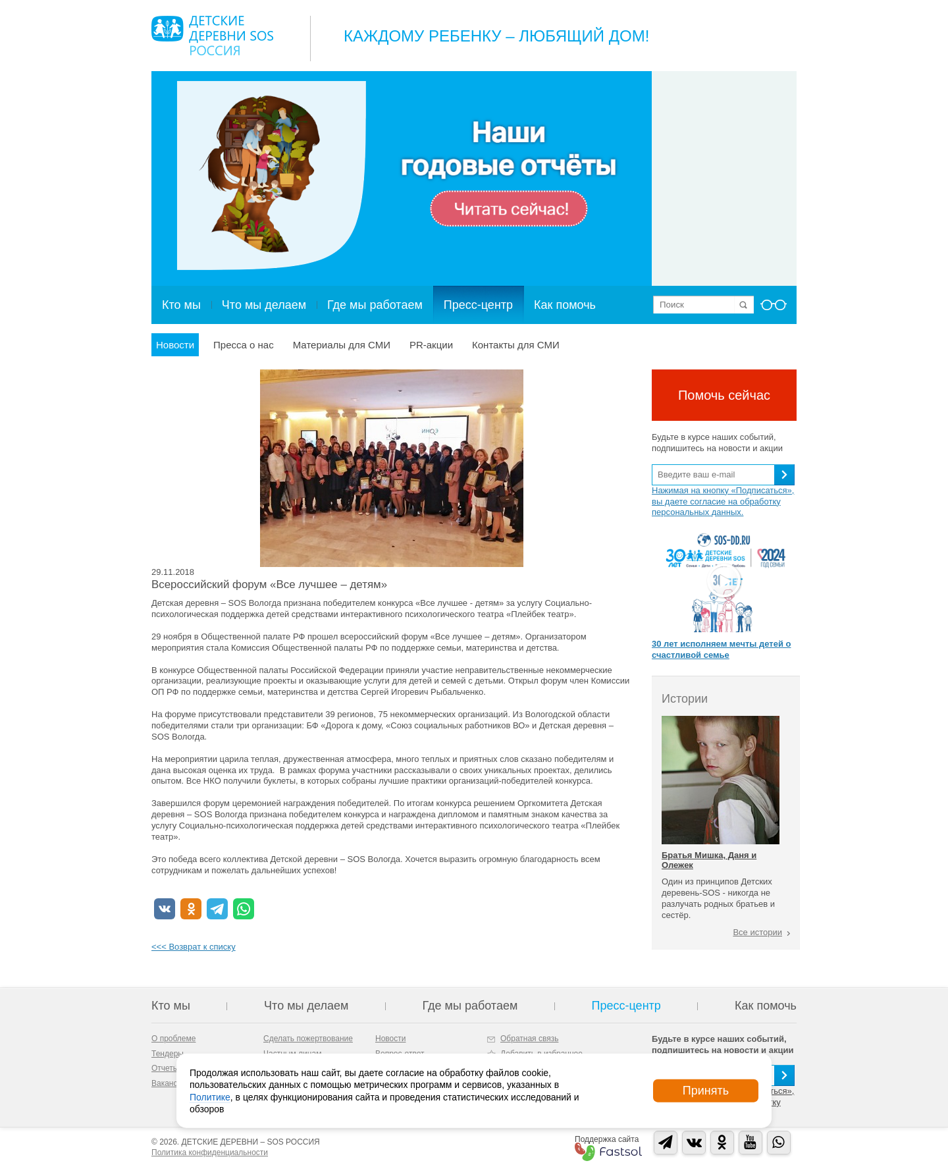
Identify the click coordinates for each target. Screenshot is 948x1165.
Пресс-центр (478, 305)
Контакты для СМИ (516, 344)
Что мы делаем (264, 305)
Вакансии (168, 1083)
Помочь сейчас (724, 395)
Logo (212, 35)
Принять (706, 1090)
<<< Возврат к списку (193, 947)
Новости (175, 344)
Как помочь (565, 305)
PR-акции (431, 344)
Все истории (757, 932)
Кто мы (181, 305)
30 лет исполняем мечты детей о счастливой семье (721, 649)
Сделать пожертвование (308, 1038)
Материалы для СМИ (341, 344)
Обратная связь (529, 1038)
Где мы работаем (375, 305)
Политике (210, 1096)
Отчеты (164, 1068)
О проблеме (173, 1038)
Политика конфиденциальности (209, 1152)
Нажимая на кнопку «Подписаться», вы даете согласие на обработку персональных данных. (723, 501)
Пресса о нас (243, 344)
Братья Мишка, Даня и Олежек (709, 859)
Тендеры (167, 1053)
